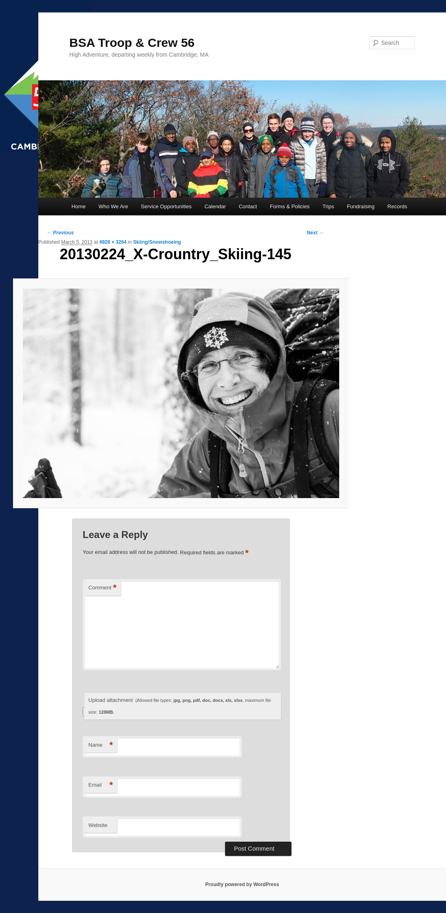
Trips (328, 206)
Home (78, 206)
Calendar (215, 206)
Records (397, 206)
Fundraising (361, 206)
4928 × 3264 (112, 242)
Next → (315, 233)
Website (98, 825)
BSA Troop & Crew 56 (131, 42)
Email (100, 785)
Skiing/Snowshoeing (157, 242)
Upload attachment (179, 706)
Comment (102, 588)
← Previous (60, 233)
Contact (248, 206)
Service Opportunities (166, 206)
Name (100, 745)
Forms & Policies (290, 206)
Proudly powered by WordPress (242, 884)
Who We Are (113, 206)
